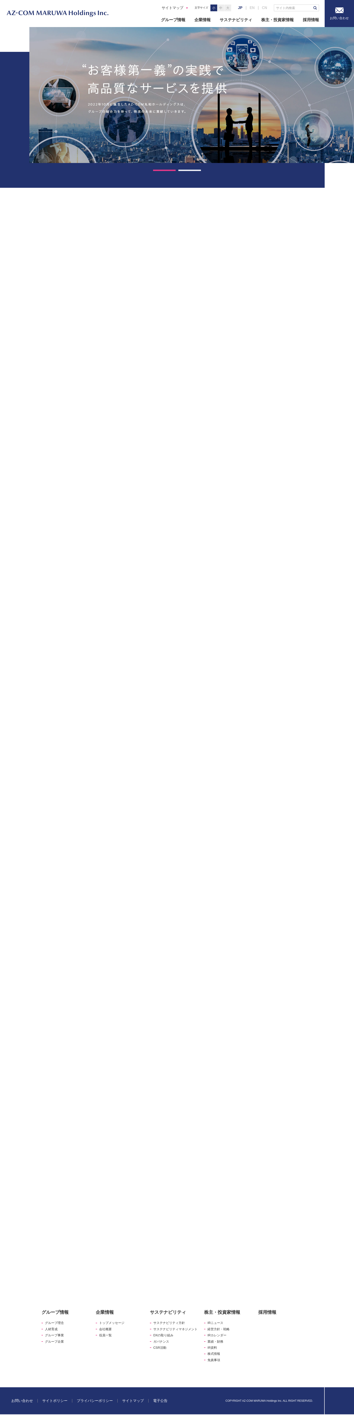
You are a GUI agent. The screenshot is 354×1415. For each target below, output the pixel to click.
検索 (315, 8)
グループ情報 (173, 20)
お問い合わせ (22, 1401)
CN (264, 8)
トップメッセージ (111, 1323)
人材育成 (51, 1329)
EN (252, 8)
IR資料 (212, 1347)
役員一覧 (105, 1335)
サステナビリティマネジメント (175, 1329)
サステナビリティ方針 (169, 1323)
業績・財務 (215, 1341)
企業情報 (202, 20)
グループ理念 (54, 1323)
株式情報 (213, 1353)
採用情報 (311, 20)
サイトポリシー (55, 1401)
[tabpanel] (191, 95)
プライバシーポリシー (95, 1401)
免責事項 (213, 1360)
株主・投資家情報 (277, 20)
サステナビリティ (236, 20)
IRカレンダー (216, 1335)
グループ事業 (54, 1335)
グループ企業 (54, 1341)
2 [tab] (189, 170)
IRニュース (215, 1323)
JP (240, 8)
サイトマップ (172, 8)
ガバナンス (161, 1341)
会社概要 (105, 1329)
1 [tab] (164, 170)
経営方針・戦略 (218, 1329)
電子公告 (160, 1401)
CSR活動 (159, 1347)
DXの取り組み (163, 1335)
